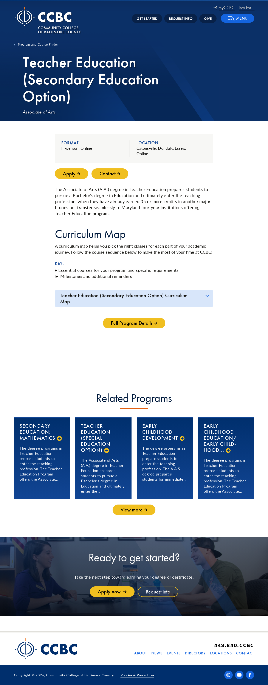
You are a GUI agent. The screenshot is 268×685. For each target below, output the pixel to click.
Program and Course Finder (38, 44)
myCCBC (224, 7)
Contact (245, 653)
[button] (237, 18)
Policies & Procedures (137, 675)
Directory (195, 653)
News (157, 653)
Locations (221, 653)
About (140, 653)
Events (174, 653)
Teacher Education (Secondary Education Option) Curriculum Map (123, 298)
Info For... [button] (246, 7)
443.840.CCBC (234, 645)
